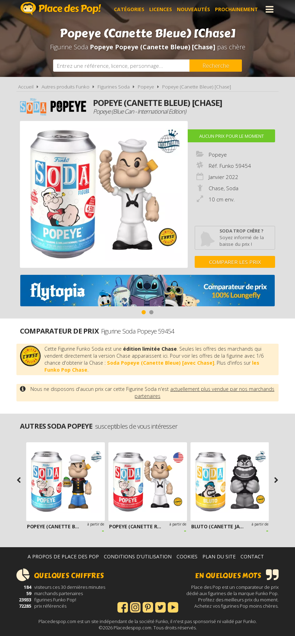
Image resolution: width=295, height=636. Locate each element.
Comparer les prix (235, 261)
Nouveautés (193, 9)
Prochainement (236, 9)
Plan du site (219, 556)
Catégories (129, 9)
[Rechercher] (215, 65)
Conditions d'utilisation (138, 556)
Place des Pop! (61, 8)
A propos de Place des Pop (63, 556)
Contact (252, 556)
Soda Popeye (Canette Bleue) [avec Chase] (160, 362)
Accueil (26, 87)
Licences (160, 9)
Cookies (187, 556)
